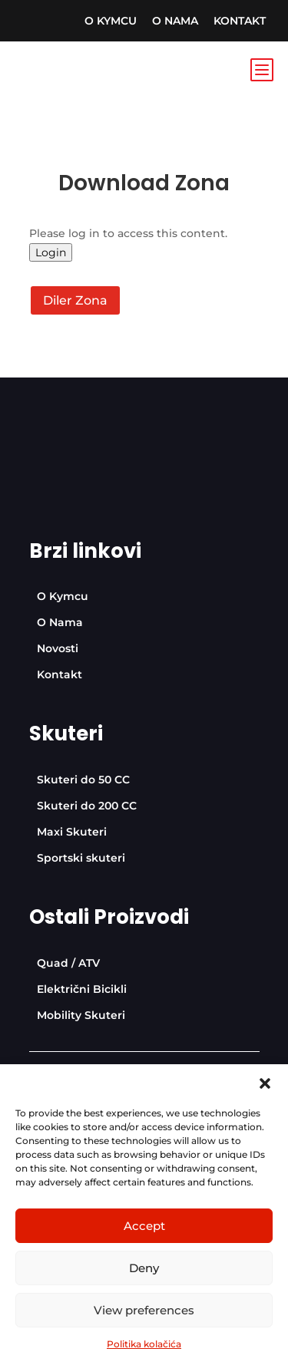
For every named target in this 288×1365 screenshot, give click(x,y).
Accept (144, 1225)
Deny (144, 1268)
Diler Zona (75, 300)
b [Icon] (261, 69)
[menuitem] (110, 21)
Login (50, 252)
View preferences (144, 1310)
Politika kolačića (144, 1344)
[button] (265, 1083)
